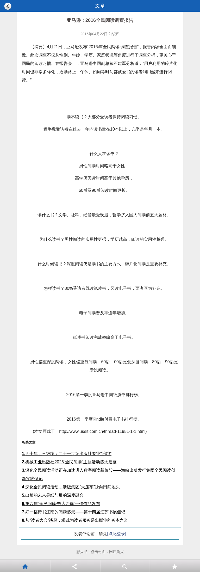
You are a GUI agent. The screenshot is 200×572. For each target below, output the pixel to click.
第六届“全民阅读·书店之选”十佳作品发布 (61, 503)
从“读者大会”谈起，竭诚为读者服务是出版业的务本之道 (75, 520)
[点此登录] (116, 534)
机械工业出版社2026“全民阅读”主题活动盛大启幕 (69, 462)
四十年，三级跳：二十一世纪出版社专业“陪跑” (66, 453)
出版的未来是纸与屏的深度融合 (53, 495)
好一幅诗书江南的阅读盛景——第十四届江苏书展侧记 (73, 512)
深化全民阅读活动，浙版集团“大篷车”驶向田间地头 (71, 487)
